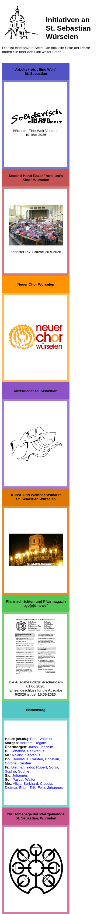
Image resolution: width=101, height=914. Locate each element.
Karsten (25, 763)
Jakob (33, 747)
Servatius (32, 755)
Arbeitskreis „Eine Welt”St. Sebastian (36, 71)
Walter (30, 779)
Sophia (10, 771)
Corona (11, 763)
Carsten (36, 759)
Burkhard (30, 783)
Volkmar (46, 739)
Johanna (18, 751)
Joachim (46, 747)
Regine (40, 743)
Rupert (41, 767)
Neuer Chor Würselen (36, 284)
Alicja (17, 783)
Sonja (53, 767)
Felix (41, 787)
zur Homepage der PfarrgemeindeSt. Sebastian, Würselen (35, 816)
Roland (17, 755)
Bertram (26, 743)
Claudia (46, 783)
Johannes (20, 775)
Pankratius (35, 751)
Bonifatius (21, 759)
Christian (52, 759)
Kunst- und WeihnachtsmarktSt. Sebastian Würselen (36, 497)
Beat (33, 739)
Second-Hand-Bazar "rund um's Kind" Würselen (36, 178)
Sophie (23, 771)
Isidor (30, 767)
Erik (32, 787)
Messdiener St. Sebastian (36, 391)
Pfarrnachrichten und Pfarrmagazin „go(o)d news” (36, 603)
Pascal (17, 779)
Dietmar (17, 767)
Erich (23, 787)
